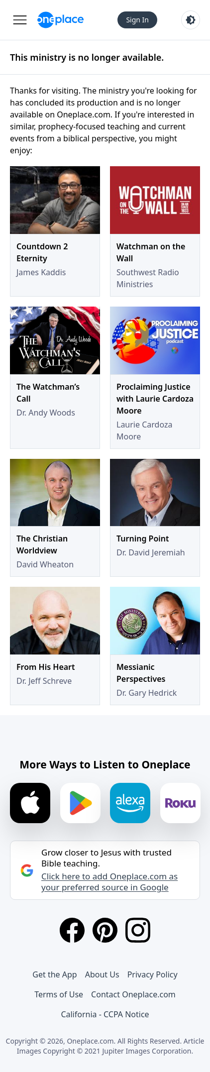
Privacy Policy (152, 974)
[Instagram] (137, 930)
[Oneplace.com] (60, 19)
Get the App (54, 974)
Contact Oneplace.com (133, 994)
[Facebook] (72, 930)
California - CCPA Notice (105, 1014)
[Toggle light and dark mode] (190, 19)
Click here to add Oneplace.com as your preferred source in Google (109, 882)
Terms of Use (58, 994)
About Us (102, 974)
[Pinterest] (105, 930)
